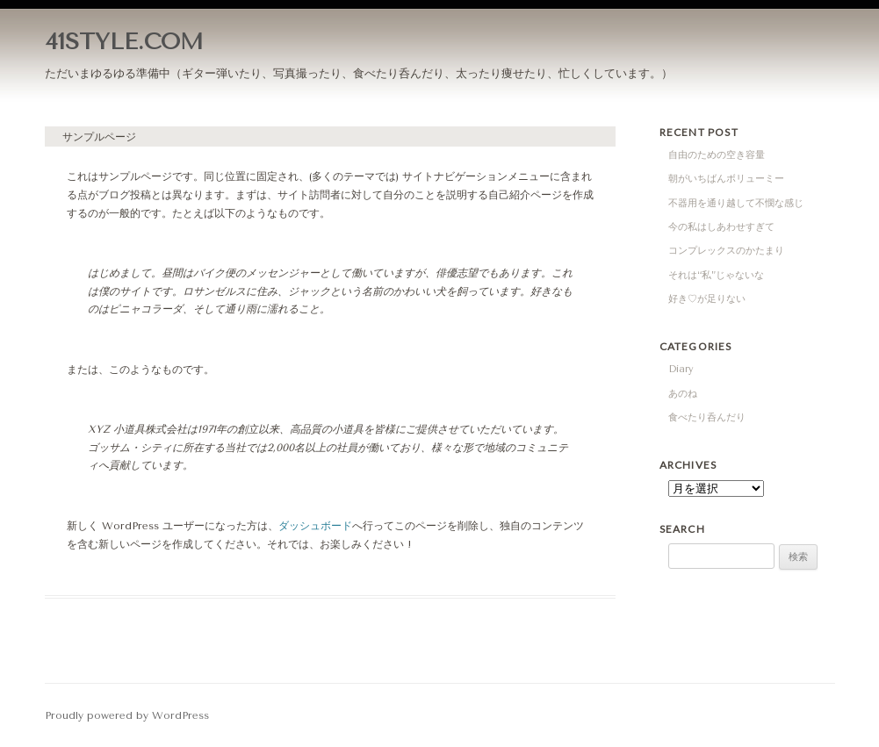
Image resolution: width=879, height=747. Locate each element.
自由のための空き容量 (716, 155)
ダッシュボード (315, 526)
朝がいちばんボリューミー (726, 178)
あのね (682, 393)
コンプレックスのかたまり (726, 250)
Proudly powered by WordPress (127, 715)
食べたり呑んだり (707, 417)
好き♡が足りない (707, 299)
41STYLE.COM (124, 41)
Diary (681, 369)
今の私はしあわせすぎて (721, 227)
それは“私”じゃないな (716, 275)
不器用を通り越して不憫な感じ (735, 203)
